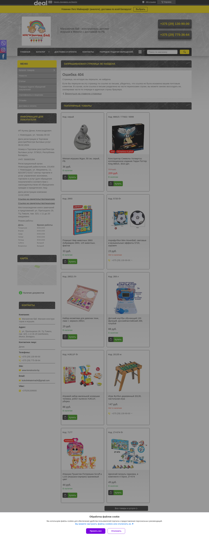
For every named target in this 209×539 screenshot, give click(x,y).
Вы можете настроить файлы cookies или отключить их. (103, 524)
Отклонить (117, 531)
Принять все (96, 531)
